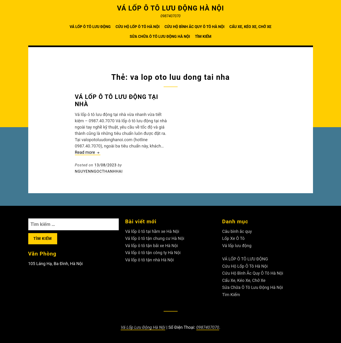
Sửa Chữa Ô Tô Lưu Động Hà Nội (160, 36)
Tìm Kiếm (203, 36)
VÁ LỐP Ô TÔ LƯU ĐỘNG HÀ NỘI (170, 8)
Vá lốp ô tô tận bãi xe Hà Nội (151, 245)
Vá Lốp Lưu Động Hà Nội (143, 327)
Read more (87, 152)
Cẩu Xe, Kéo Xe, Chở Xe (250, 26)
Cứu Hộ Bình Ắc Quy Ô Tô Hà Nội (195, 26)
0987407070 (207, 327)
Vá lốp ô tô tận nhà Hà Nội (149, 259)
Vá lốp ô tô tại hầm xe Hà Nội (152, 231)
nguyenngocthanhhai (99, 171)
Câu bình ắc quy (237, 231)
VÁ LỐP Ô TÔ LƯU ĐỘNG (90, 26)
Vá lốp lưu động (237, 245)
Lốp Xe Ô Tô (233, 238)
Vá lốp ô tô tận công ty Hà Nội (152, 252)
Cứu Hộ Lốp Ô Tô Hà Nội (138, 26)
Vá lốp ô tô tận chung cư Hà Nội (154, 238)
